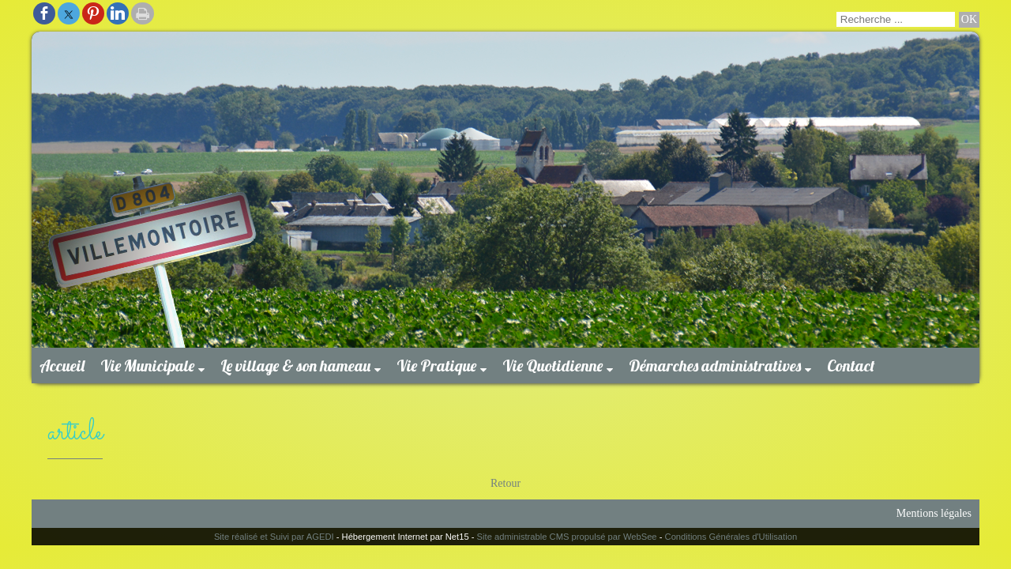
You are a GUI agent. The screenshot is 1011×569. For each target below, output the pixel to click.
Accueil (62, 365)
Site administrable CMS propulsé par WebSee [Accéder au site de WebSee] (567, 536)
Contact (851, 365)
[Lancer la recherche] (969, 20)
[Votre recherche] (895, 19)
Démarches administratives (715, 365)
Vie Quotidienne (552, 365)
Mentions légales (934, 513)
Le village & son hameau (295, 365)
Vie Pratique (436, 365)
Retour (505, 483)
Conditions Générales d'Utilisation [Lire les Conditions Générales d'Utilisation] (731, 536)
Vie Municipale (147, 365)
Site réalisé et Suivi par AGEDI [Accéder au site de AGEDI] (274, 536)
